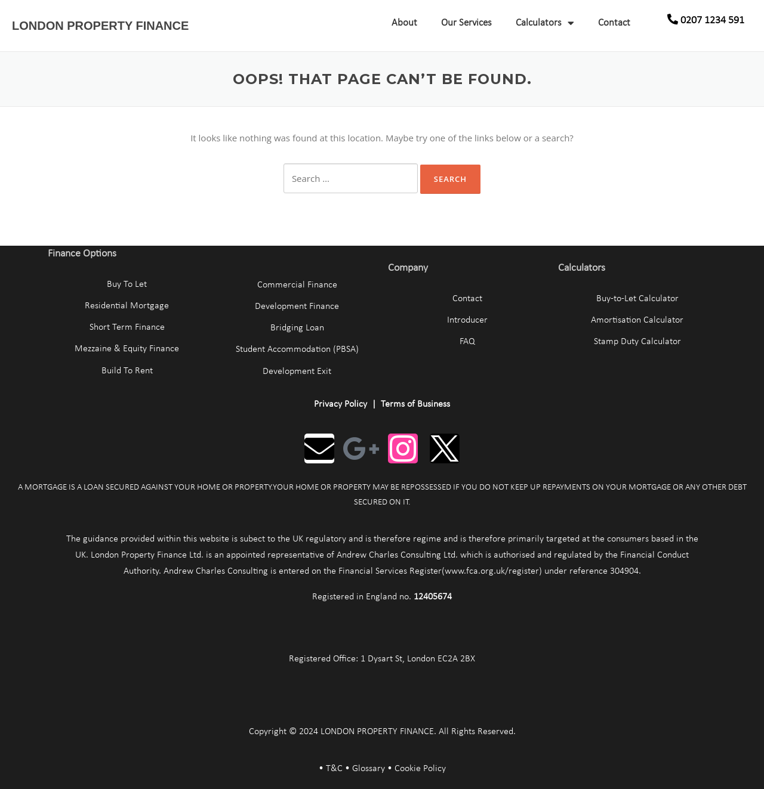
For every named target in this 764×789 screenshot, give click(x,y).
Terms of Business (415, 404)
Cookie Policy (420, 768)
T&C (334, 768)
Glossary (368, 768)
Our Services (466, 23)
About (404, 23)
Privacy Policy (340, 404)
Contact (614, 23)
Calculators (545, 23)
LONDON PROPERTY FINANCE (100, 25)
